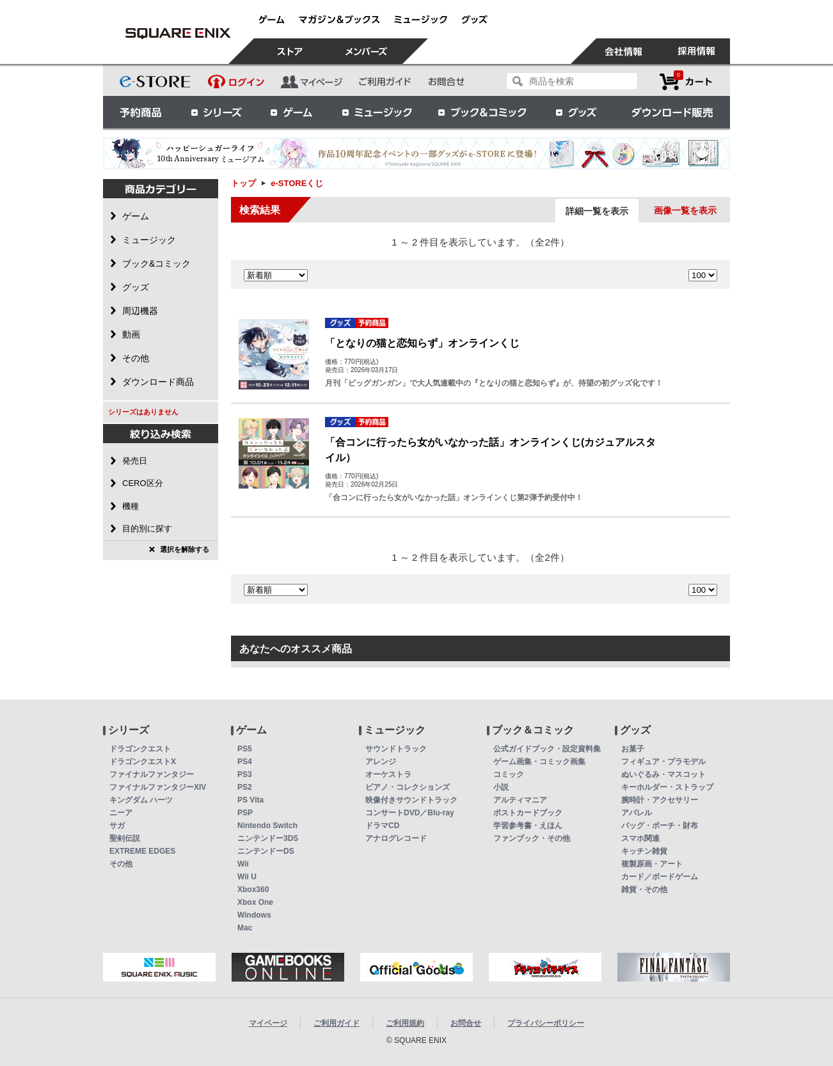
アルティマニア (520, 800)
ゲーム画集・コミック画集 (539, 761)
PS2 (244, 787)
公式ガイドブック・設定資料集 (547, 748)
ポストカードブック (527, 812)
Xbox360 (253, 889)
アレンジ (380, 761)
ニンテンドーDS (265, 851)
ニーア (120, 812)
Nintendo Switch (267, 825)
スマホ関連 (640, 838)
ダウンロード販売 (672, 112)
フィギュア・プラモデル (663, 761)
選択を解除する (184, 549)
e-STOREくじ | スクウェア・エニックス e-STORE (177, 33)
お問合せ (465, 1023)
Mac (244, 927)
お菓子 (632, 748)
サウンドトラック (396, 748)
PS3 (244, 774)
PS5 (244, 748)
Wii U (247, 876)
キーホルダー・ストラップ (667, 787)
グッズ (577, 112)
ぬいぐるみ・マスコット (663, 774)
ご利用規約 (405, 1023)
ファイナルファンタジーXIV (157, 787)
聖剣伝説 (124, 838)
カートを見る (686, 81)
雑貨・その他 (644, 889)
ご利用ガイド (336, 1023)
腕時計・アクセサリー (659, 800)
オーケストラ (388, 774)
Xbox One (255, 902)
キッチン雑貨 (644, 851)
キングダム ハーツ (141, 800)
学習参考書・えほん (527, 825)
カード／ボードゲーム (659, 876)
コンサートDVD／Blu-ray (409, 812)
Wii (243, 863)
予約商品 (140, 112)
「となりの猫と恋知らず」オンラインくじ (422, 343)
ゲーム (291, 112)
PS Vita (250, 800)
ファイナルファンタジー (151, 774)
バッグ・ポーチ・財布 (659, 825)
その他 (120, 863)
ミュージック (376, 112)
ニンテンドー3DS (267, 838)
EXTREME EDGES (142, 851)
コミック (508, 774)
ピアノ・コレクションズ (407, 787)
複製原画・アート (652, 863)
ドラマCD (382, 825)
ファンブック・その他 (531, 838)
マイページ (268, 1023)
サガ (117, 825)
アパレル (636, 812)
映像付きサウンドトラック (411, 800)
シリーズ (216, 112)
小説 (501, 787)
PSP (245, 812)
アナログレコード (396, 838)
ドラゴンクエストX (142, 761)
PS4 (244, 761)
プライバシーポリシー (545, 1023)
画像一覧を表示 (685, 210)
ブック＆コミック (481, 112)
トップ (243, 183)
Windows (254, 915)
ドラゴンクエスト (140, 748)
